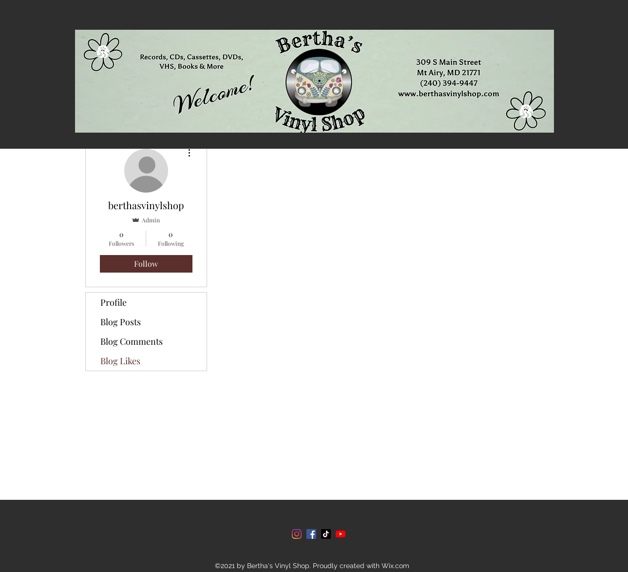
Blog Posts (120, 322)
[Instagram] (297, 534)
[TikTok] (326, 534)
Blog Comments (131, 341)
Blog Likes (120, 361)
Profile (113, 302)
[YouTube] (340, 534)
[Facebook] (311, 534)
